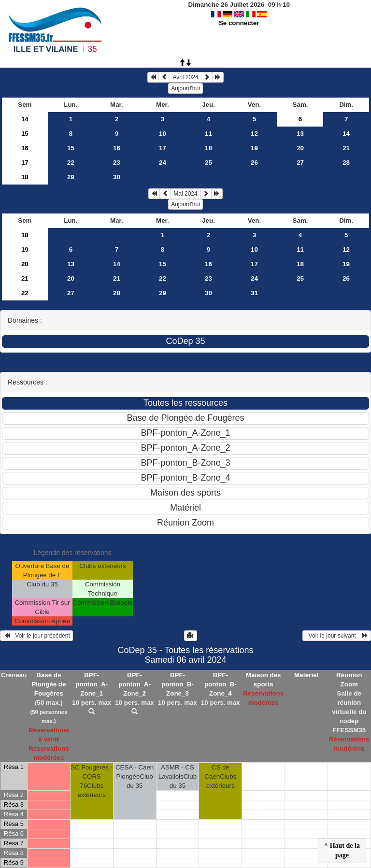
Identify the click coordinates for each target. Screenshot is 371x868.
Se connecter (239, 23)
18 (208, 148)
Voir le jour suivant (336, 635)
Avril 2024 (185, 77)
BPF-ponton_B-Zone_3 (177, 684)
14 (25, 119)
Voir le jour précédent (36, 635)
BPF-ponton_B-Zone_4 (220, 684)
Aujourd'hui (185, 88)
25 (208, 162)
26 (254, 162)
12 (254, 133)
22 (70, 162)
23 (116, 162)
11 (208, 133)
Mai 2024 (185, 193)
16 (25, 148)
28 (346, 162)
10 (162, 133)
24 (162, 162)
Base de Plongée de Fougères (48, 684)
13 (300, 133)
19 (254, 148)
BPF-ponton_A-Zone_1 (91, 684)
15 (25, 133)
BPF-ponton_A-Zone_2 (134, 684)
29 (70, 177)
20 (300, 148)
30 (116, 177)
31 (254, 293)
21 (346, 148)
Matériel (306, 675)
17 (162, 148)
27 (300, 162)
